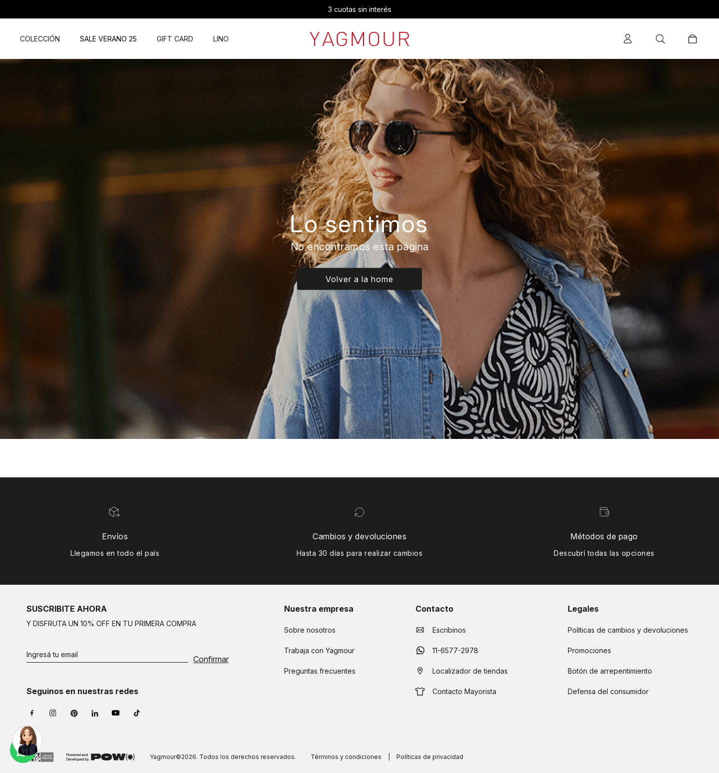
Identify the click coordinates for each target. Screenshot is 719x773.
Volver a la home (359, 279)
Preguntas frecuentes (320, 671)
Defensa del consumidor (608, 691)
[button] (628, 38)
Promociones (589, 650)
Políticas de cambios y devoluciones (628, 630)
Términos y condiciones (346, 757)
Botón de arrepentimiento (610, 671)
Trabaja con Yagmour (319, 650)
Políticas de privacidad (429, 757)
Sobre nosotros (310, 630)
